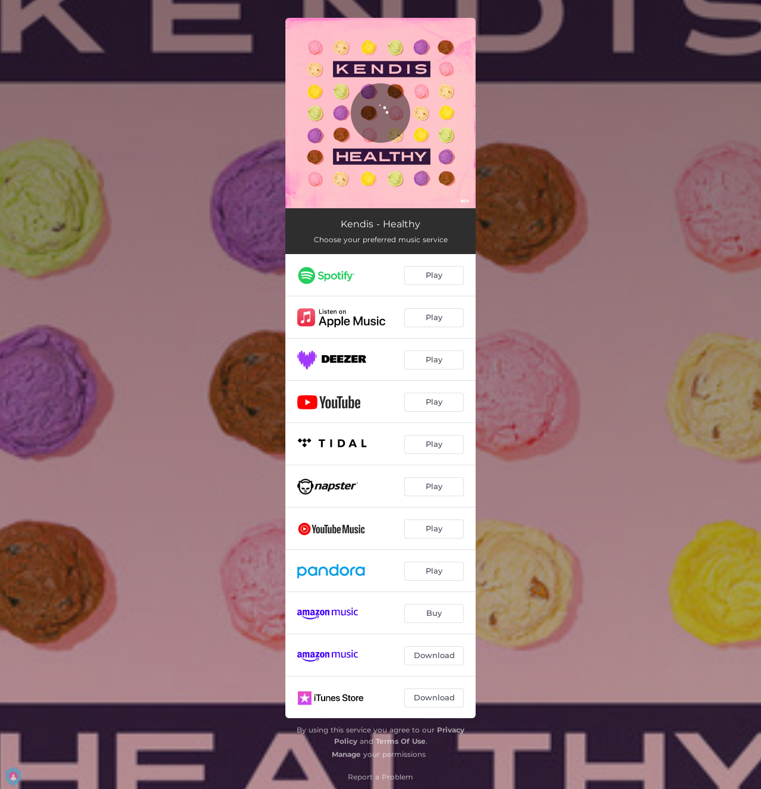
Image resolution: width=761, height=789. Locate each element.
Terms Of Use (401, 741)
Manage (346, 754)
